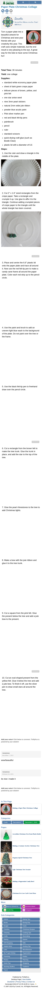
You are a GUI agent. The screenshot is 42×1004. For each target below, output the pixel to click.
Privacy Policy (21, 982)
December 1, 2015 (31, 822)
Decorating (26, 936)
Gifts (24, 943)
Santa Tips (7, 963)
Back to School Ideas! (12, 906)
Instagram (27, 910)
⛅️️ (36, 984)
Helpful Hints (8, 946)
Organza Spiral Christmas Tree (22, 858)
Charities (6, 929)
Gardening (8, 910)
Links (5, 949)
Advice (6, 919)
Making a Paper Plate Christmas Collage (25, 808)
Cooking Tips (27, 933)
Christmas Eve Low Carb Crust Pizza (24, 893)
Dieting (6, 939)
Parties (25, 956)
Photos (6, 960)
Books (6, 922)
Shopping (26, 963)
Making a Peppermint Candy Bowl (23, 881)
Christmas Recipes (29, 929)
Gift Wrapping (8, 943)
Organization (27, 953)
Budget (6, 926)
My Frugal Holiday (9, 953)
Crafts (6, 822)
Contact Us (31, 982)
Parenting (7, 956)
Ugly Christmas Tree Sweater (21, 869)
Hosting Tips (27, 946)
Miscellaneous (27, 949)
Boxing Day (26, 922)
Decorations (17, 822)
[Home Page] (8, 1)
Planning (25, 960)
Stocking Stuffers (9, 966)
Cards (25, 926)
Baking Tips (26, 919)
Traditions (26, 966)
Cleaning (6, 933)
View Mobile (26, 979)
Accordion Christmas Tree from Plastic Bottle (26, 834)
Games (25, 939)
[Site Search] (35, 2)
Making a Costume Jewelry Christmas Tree (25, 846)
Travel (6, 970)
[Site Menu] (23, 2)
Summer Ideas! (29, 906)
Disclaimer (11, 982)
